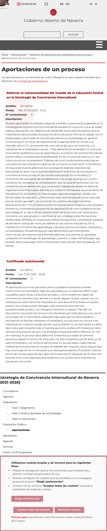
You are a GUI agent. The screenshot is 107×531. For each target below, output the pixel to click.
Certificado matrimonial (25, 261)
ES (61, 4)
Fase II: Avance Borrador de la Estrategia (36, 413)
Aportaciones (21, 430)
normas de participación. (33, 81)
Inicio (5, 54)
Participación (19, 54)
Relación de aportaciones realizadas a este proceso (61, 54)
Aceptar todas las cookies (33, 509)
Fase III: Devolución (24, 418)
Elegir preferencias (27, 498)
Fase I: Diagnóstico (23, 407)
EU (68, 4)
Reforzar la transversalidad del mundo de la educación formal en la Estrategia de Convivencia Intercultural (55, 95)
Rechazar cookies (69, 509)
